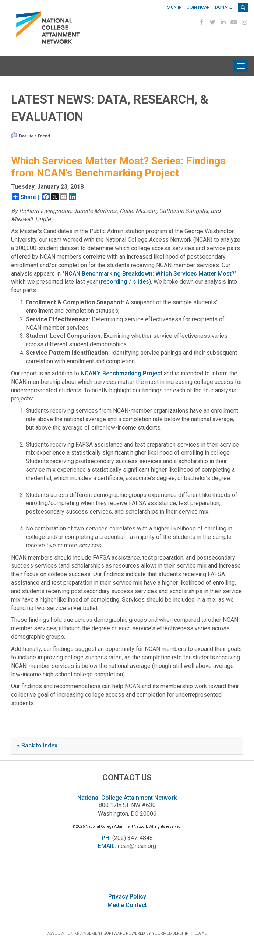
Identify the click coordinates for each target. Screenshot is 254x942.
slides (141, 281)
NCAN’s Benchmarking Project (121, 373)
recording (114, 281)
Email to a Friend (30, 135)
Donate (223, 7)
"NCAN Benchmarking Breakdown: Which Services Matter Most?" (149, 273)
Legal (200, 933)
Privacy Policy (127, 896)
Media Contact (127, 904)
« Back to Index (37, 745)
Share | (25, 196)
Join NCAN (198, 7)
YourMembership (170, 933)
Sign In (174, 7)
